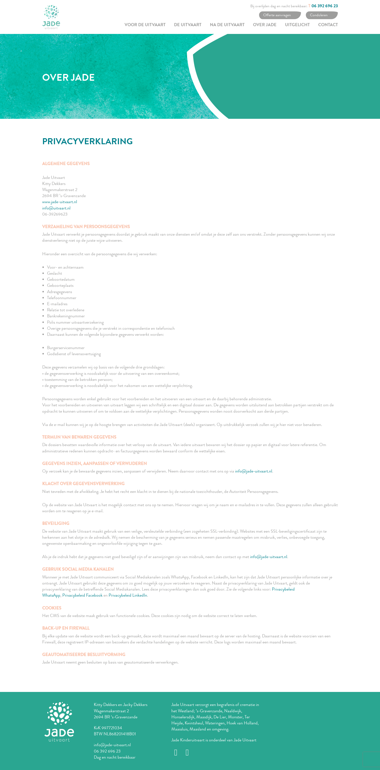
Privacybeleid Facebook (82, 595)
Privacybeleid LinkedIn (128, 595)
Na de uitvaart (227, 25)
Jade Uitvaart (245, 740)
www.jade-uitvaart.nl (59, 202)
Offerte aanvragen (277, 15)
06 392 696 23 (324, 6)
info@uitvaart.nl (56, 208)
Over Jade (265, 25)
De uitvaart (187, 25)
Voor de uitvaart (145, 25)
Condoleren (319, 15)
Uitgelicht (297, 25)
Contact (328, 25)
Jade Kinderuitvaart (188, 740)
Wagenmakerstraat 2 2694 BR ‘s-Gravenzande (115, 714)
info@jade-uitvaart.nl (253, 471)
